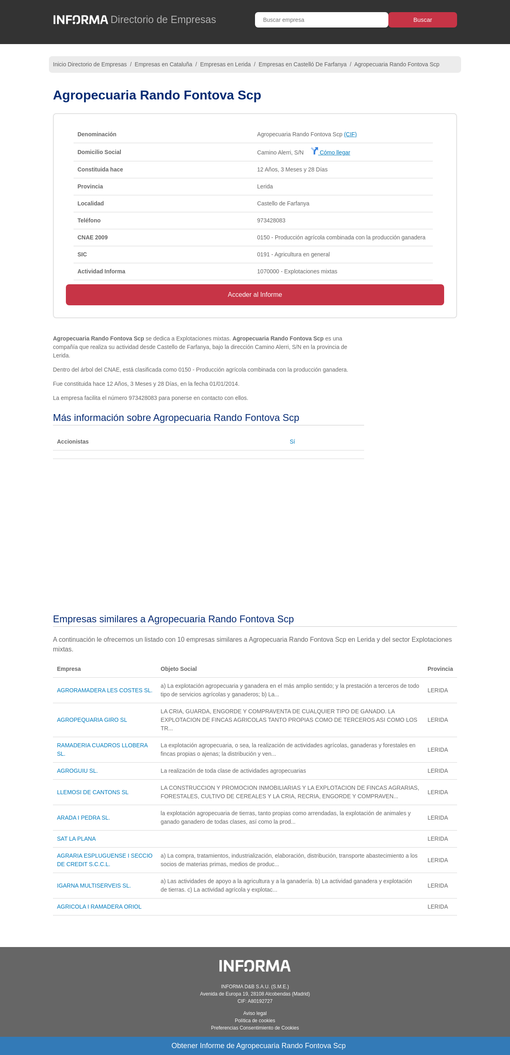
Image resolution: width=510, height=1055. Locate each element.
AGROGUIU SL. (77, 770)
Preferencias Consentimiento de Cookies (255, 1028)
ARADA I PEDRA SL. (83, 817)
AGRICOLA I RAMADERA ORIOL (99, 906)
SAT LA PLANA (76, 838)
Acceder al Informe (255, 294)
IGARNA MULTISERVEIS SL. (94, 885)
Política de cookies (255, 1020)
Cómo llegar (330, 152)
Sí (292, 441)
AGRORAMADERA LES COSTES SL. (105, 690)
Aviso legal (255, 1013)
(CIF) (350, 134)
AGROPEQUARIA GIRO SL (92, 720)
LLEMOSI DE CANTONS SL (93, 792)
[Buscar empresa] (321, 19)
